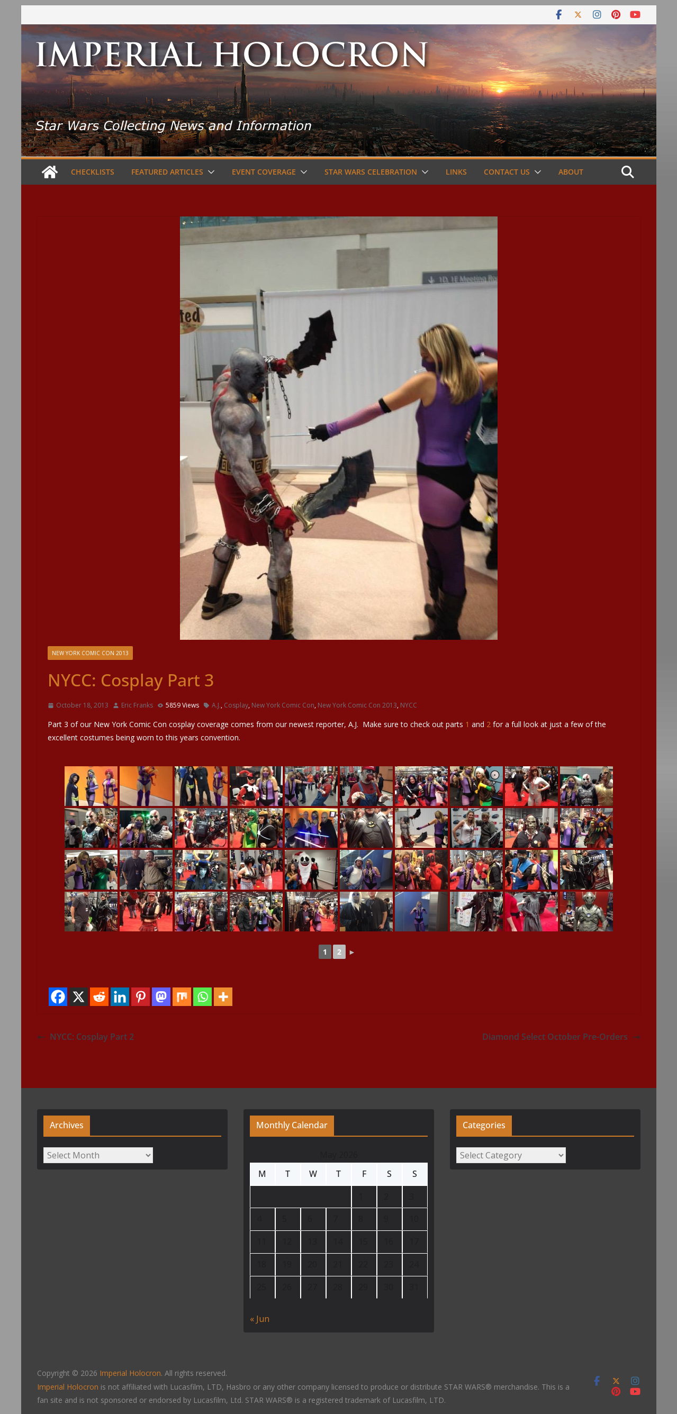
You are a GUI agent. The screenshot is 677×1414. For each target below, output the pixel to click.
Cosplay (236, 705)
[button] (209, 172)
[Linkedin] (120, 996)
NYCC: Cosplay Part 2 (85, 1037)
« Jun (259, 1319)
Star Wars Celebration (370, 172)
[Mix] (182, 996)
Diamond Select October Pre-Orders (561, 1037)
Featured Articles (167, 172)
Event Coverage (264, 172)
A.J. (216, 705)
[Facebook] (58, 996)
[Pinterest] (140, 996)
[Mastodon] (161, 996)
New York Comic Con (282, 705)
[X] (78, 996)
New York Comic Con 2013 (90, 653)
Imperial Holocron (67, 1387)
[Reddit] (99, 996)
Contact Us (507, 172)
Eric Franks (137, 705)
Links (456, 172)
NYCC (408, 705)
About (570, 172)
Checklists (92, 172)
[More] (223, 996)
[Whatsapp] (202, 996)
